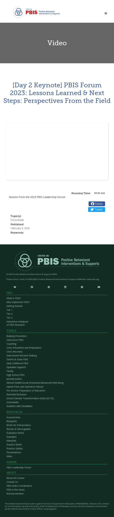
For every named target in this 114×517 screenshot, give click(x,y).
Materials (11, 440)
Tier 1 (9, 309)
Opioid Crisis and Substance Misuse (25, 386)
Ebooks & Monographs (18, 429)
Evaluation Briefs (15, 432)
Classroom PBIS (14, 339)
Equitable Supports (16, 367)
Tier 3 (9, 317)
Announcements (15, 493)
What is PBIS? (13, 298)
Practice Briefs (14, 444)
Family (9, 371)
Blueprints (11, 421)
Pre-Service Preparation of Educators (25, 390)
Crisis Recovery (14, 351)
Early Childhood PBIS (17, 363)
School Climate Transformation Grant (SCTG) (30, 398)
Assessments (13, 417)
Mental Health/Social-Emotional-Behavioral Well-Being (34, 382)
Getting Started (14, 306)
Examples (11, 436)
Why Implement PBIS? (18, 302)
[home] (35, 12)
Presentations (13, 452)
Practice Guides (14, 448)
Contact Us (12, 481)
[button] (106, 12)
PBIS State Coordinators (19, 485)
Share (97, 204)
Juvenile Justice (14, 378)
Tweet (97, 209)
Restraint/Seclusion (16, 394)
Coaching (11, 343)
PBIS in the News (15, 489)
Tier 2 (9, 313)
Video (9, 456)
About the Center (15, 478)
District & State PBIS (17, 359)
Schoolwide (12, 402)
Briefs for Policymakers (18, 425)
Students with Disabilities (19, 406)
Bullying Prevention (16, 336)
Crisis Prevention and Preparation (23, 347)
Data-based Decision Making (21, 355)
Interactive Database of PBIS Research (17, 323)
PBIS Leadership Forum (18, 467)
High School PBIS (15, 374)
